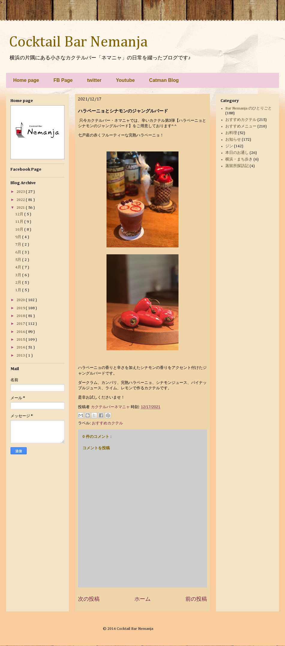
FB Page (63, 80)
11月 (19, 222)
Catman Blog (164, 80)
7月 (18, 245)
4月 (18, 267)
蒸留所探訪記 (237, 166)
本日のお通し (237, 153)
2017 (21, 324)
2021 (21, 208)
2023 (21, 192)
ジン (229, 146)
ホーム (142, 599)
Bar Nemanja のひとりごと (248, 108)
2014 (21, 347)
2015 (21, 340)
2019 (21, 308)
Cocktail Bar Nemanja (78, 42)
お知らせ (233, 140)
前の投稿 (196, 599)
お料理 (231, 133)
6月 (18, 252)
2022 (21, 200)
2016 (21, 332)
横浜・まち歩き (239, 159)
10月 (19, 230)
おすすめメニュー (240, 126)
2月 (18, 283)
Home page (26, 80)
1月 (18, 290)
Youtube (125, 80)
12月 (19, 214)
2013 (21, 355)
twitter (94, 80)
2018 (21, 316)
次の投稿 (89, 599)
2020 (21, 300)
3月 (18, 275)
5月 (18, 260)
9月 (18, 237)
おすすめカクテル (107, 423)
